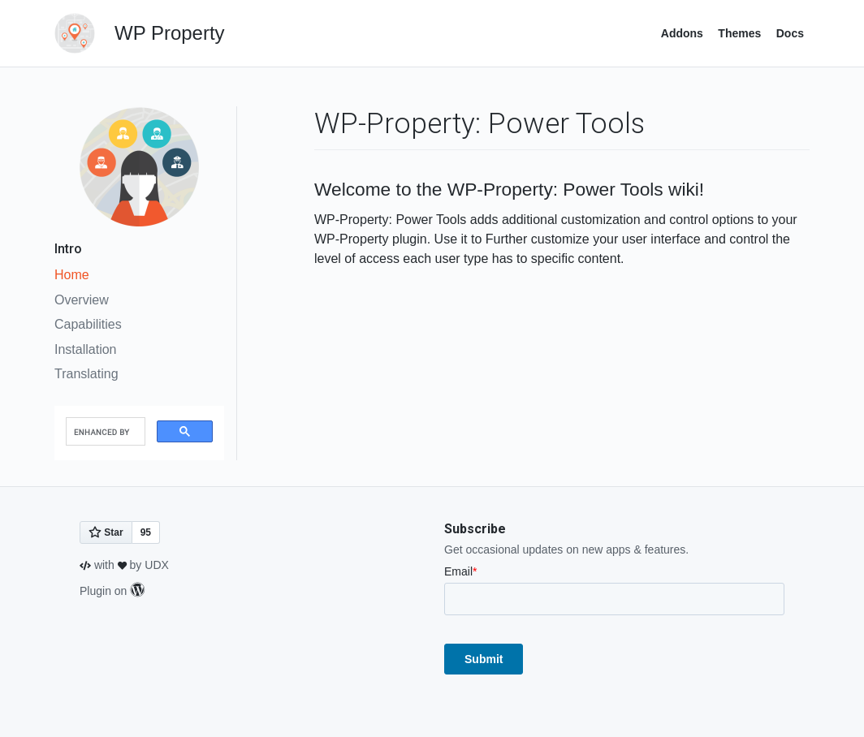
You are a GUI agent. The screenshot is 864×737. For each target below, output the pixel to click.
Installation (85, 349)
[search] (104, 432)
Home (71, 275)
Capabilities (88, 324)
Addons (682, 33)
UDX (157, 564)
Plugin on (112, 590)
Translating (86, 374)
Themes (739, 33)
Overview (81, 300)
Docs (790, 33)
